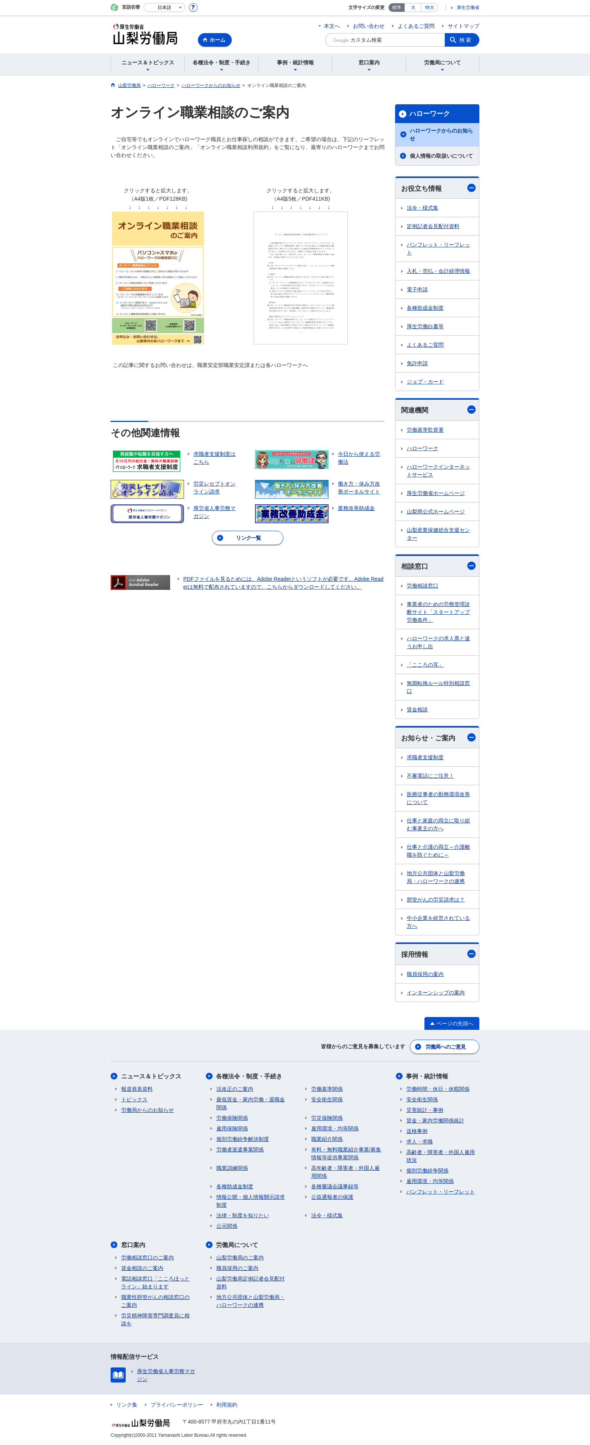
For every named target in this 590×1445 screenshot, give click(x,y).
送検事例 (416, 1131)
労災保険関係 (327, 1118)
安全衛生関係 (327, 1099)
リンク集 (126, 1405)
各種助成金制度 (425, 308)
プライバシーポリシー (177, 1405)
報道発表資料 (137, 1089)
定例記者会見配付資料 (433, 226)
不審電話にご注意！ (430, 776)
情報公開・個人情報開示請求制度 (250, 1201)
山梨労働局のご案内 (240, 1258)
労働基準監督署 (425, 430)
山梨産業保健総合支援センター (438, 534)
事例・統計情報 (427, 1076)
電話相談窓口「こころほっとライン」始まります (155, 1283)
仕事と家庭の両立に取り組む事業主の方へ (438, 824)
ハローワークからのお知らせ (441, 135)
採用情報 (438, 954)
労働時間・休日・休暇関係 (438, 1089)
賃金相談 (417, 710)
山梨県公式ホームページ (436, 512)
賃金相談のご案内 (142, 1268)
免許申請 (417, 363)
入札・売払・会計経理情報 (438, 271)
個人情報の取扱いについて (441, 156)
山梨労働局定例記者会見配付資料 (250, 1283)
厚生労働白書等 (425, 326)
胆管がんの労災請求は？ (436, 900)
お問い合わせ (369, 26)
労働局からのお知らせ (147, 1110)
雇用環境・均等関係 (335, 1128)
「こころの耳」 (425, 665)
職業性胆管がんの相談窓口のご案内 (155, 1301)
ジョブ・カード (425, 382)
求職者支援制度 (425, 757)
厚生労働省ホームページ (436, 493)
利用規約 (226, 1405)
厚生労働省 (468, 7)
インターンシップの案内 (436, 993)
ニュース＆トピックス (151, 1076)
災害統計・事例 (424, 1110)
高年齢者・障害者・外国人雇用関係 (345, 1172)
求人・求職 (419, 1142)
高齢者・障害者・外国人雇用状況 (440, 1156)
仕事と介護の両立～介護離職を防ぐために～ (438, 851)
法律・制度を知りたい (242, 1215)
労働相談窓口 (422, 586)
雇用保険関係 (232, 1128)
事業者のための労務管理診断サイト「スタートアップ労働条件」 (438, 612)
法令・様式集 (422, 208)
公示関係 (226, 1226)
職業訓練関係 (232, 1168)
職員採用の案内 (425, 974)
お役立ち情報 (438, 188)
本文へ (332, 26)
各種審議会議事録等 (335, 1186)
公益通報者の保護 (332, 1197)
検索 (465, 40)
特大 (429, 7)
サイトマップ (463, 26)
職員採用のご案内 (237, 1268)
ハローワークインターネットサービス (438, 471)
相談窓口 (438, 566)
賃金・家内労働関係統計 (435, 1121)
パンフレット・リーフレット (438, 249)
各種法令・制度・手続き (249, 1076)
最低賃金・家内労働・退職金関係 (250, 1103)
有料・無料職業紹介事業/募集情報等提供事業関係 (346, 1153)
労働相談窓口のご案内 (147, 1258)
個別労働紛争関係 (427, 1171)
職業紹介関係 (327, 1139)
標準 (396, 7)
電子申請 (417, 289)
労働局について (237, 1245)
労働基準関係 (327, 1089)
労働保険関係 (232, 1118)
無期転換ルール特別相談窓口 (438, 687)
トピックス (134, 1099)
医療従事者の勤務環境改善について (438, 798)
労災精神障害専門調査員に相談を (155, 1319)
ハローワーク (429, 113)
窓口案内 (133, 1245)
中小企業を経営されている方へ (438, 922)
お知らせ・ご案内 (438, 737)
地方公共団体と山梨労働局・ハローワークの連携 (436, 877)
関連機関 (438, 409)
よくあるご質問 (416, 26)
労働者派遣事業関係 (240, 1150)
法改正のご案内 (234, 1089)
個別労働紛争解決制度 (242, 1139)
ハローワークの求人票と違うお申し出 (438, 642)
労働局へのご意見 (445, 1047)
